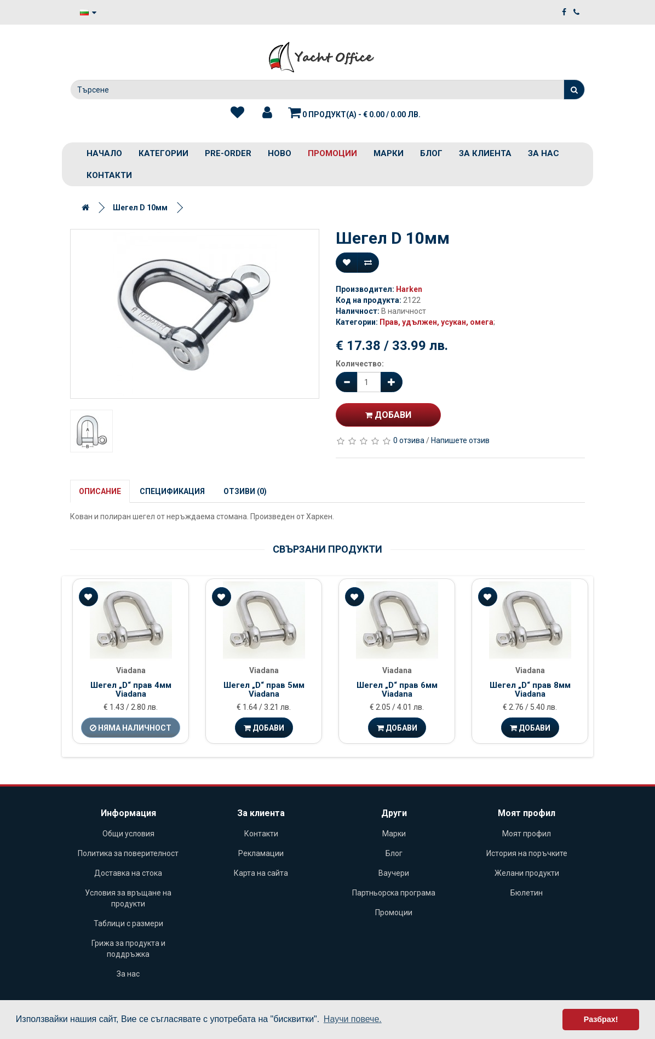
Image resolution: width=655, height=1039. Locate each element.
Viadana (131, 670)
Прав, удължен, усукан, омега (436, 322)
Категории (163, 153)
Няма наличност (130, 728)
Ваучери (393, 873)
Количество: (360, 363)
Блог (431, 153)
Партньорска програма (393, 892)
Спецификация (172, 491)
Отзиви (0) (245, 491)
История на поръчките (526, 853)
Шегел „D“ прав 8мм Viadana (530, 689)
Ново (279, 153)
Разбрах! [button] (601, 1019)
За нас (543, 153)
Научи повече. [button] (353, 1019)
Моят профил (526, 833)
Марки (389, 153)
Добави (388, 415)
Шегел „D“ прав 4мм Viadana (130, 689)
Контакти (109, 175)
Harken (409, 289)
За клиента (485, 153)
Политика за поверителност (128, 853)
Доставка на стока (128, 873)
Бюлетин (526, 892)
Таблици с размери (128, 923)
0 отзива (408, 440)
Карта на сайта (261, 873)
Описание (100, 491)
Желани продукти (527, 873)
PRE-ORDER (228, 153)
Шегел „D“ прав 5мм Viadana (263, 689)
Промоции (332, 153)
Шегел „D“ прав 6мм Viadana (397, 689)
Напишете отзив (460, 440)
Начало (104, 153)
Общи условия (128, 833)
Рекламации (261, 853)
